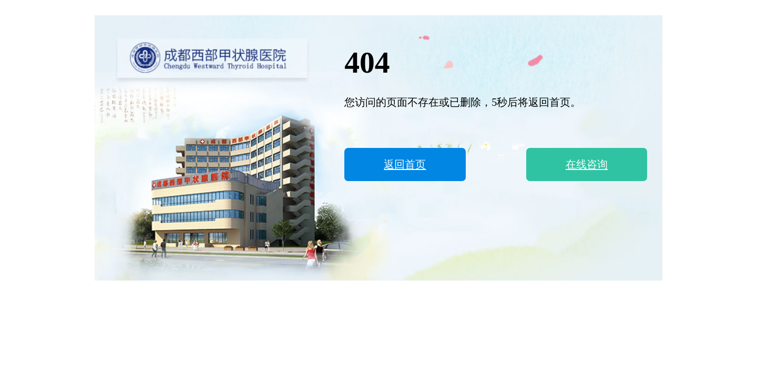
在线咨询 (587, 164)
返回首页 (405, 164)
